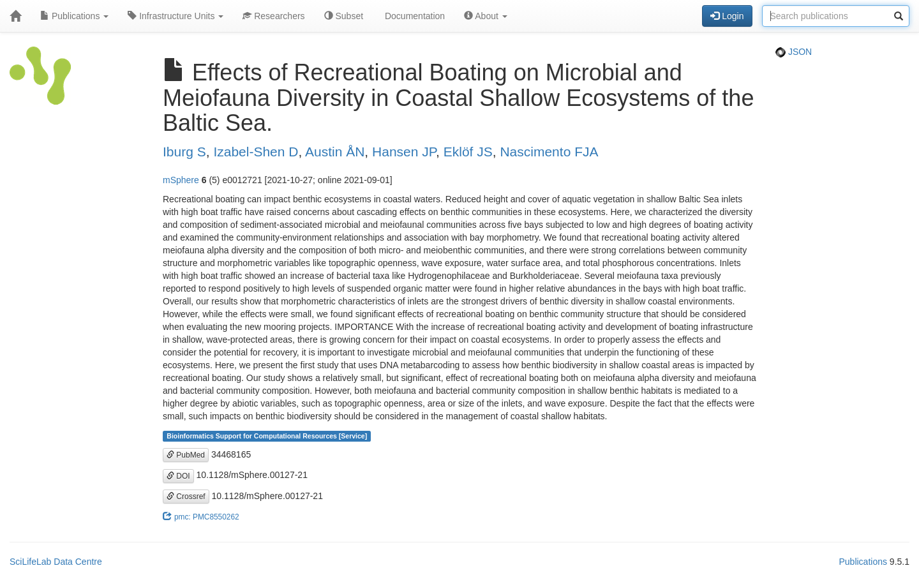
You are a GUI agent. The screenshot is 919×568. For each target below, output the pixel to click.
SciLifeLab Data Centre (56, 562)
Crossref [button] (186, 496)
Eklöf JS (468, 151)
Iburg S (184, 151)
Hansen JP (404, 151)
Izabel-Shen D (255, 151)
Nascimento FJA (549, 151)
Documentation (413, 16)
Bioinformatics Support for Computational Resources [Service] (267, 436)
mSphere (181, 180)
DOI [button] (178, 476)
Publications (74, 16)
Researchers (273, 16)
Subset (343, 16)
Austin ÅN (334, 151)
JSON (793, 52)
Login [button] (726, 16)
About (485, 16)
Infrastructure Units (175, 16)
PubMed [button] (186, 455)
